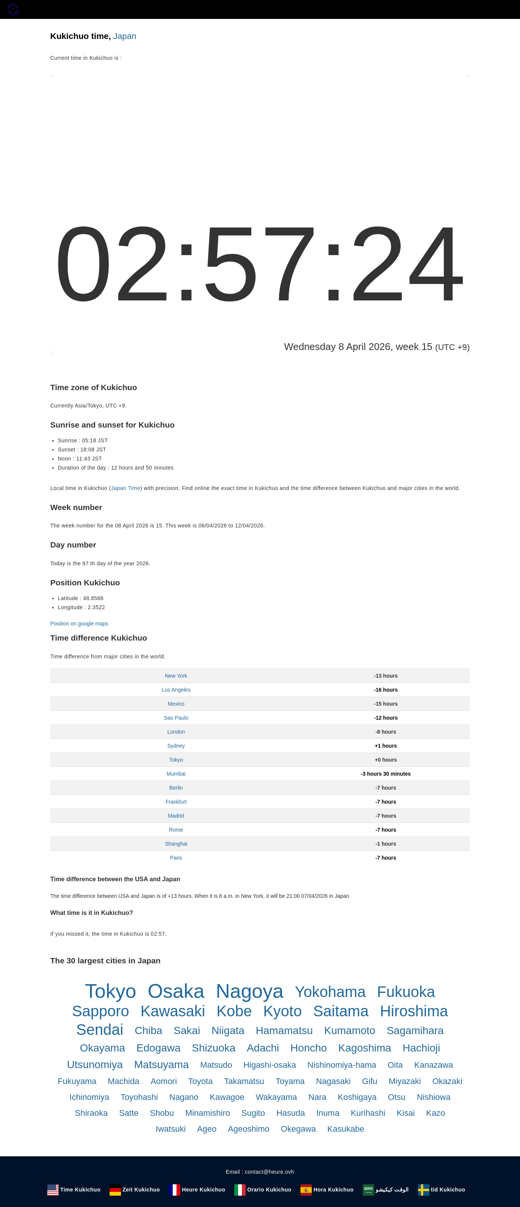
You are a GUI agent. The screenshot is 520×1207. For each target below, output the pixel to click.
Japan (124, 36)
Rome (176, 830)
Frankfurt (176, 802)
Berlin (176, 788)
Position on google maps (79, 624)
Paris (176, 858)
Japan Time (125, 488)
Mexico (176, 704)
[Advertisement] (260, 131)
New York (176, 676)
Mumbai (176, 774)
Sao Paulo (176, 718)
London (176, 732)
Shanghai (176, 844)
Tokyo (176, 760)
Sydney (176, 746)
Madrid (176, 816)
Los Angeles (176, 690)
